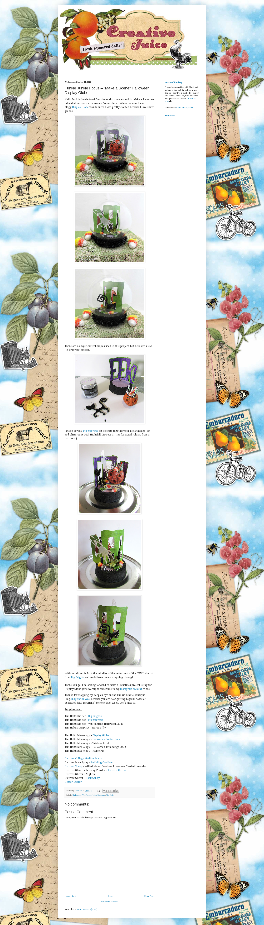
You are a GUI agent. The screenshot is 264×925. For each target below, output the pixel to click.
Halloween (76, 795)
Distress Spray (73, 766)
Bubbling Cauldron (102, 762)
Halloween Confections (106, 739)
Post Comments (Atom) (87, 909)
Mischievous (90, 431)
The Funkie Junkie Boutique (93, 795)
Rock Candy (93, 778)
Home (110, 896)
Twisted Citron (117, 770)
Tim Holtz (110, 795)
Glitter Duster (73, 782)
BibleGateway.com (184, 108)
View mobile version (110, 902)
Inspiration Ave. (80, 699)
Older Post (149, 896)
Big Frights (78, 677)
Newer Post (71, 896)
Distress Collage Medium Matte (83, 758)
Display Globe (80, 107)
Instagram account (131, 689)
